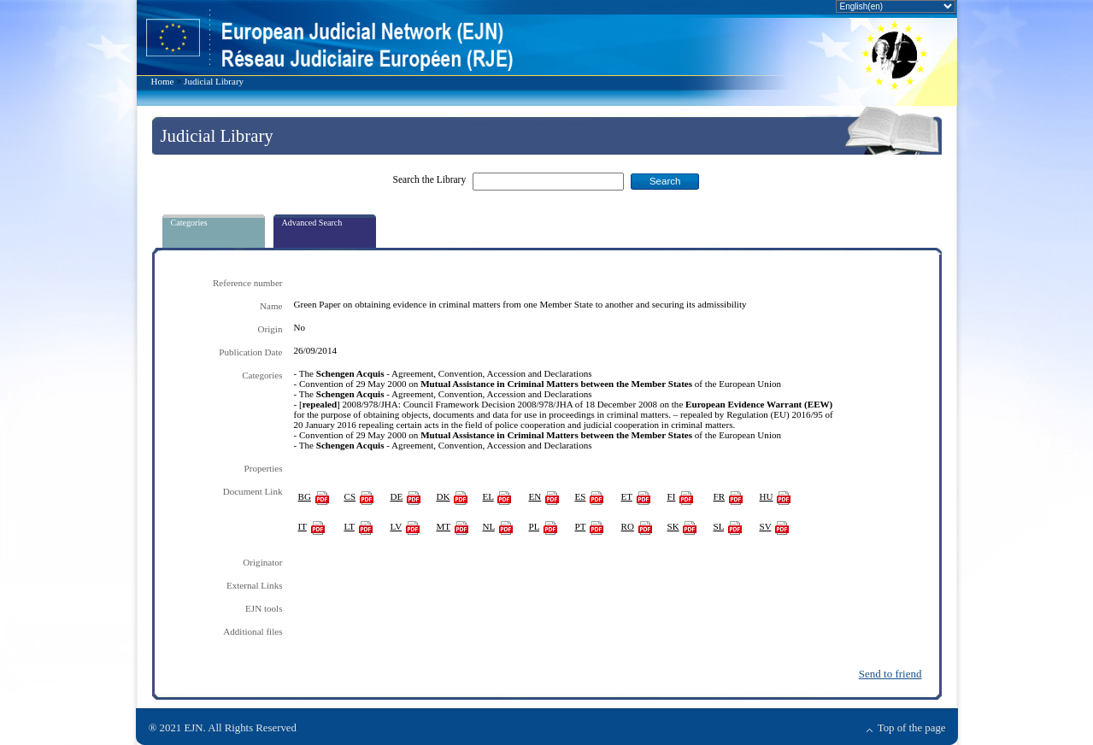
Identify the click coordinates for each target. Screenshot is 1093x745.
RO (627, 526)
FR (720, 496)
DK (443, 496)
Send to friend (890, 673)
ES (580, 496)
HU (766, 496)
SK (673, 526)
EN (535, 496)
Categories (189, 222)
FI (671, 496)
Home (162, 81)
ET (626, 496)
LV (397, 526)
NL (489, 526)
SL (719, 526)
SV (766, 526)
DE (397, 496)
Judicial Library (214, 81)
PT (580, 526)
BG (304, 496)
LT (349, 526)
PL (534, 526)
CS (350, 496)
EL (488, 496)
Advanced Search (312, 222)
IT (302, 526)
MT (443, 526)
